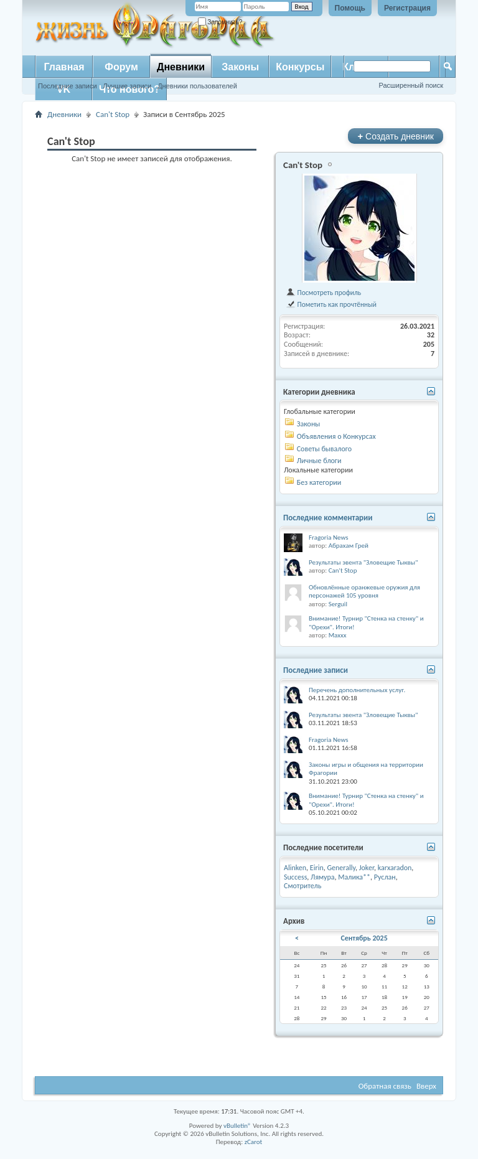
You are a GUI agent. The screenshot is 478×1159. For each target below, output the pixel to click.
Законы (240, 67)
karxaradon (395, 867)
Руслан (385, 877)
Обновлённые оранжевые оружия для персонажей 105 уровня (364, 591)
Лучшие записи (127, 86)
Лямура (323, 877)
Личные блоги (319, 460)
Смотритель (302, 885)
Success (295, 877)
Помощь (350, 8)
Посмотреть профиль (323, 292)
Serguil (338, 604)
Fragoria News (329, 537)
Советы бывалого (324, 448)
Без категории (319, 482)
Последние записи (67, 86)
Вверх (426, 1086)
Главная (64, 67)
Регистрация (407, 8)
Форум (121, 67)
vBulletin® (237, 1126)
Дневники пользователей (197, 86)
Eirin (317, 867)
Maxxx (338, 635)
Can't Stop (112, 114)
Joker (366, 867)
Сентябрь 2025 (363, 938)
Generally (341, 867)
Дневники (181, 67)
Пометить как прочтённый (331, 304)
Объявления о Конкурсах (336, 436)
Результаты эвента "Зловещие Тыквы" (363, 562)
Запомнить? (220, 22)
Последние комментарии (328, 517)
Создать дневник (395, 136)
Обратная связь (384, 1086)
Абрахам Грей (348, 546)
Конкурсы (300, 67)
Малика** (354, 877)
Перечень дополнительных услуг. (357, 690)
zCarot (254, 1142)
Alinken (295, 867)
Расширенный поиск (410, 85)
